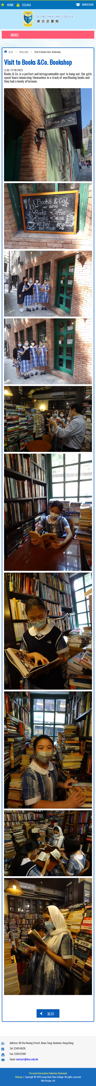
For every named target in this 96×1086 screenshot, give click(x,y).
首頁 (10, 52)
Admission (85, 4)
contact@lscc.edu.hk (27, 1059)
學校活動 (23, 52)
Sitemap (18, 1077)
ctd (53, 1080)
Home (10, 5)
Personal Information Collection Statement (48, 1073)
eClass (26, 5)
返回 (50, 1013)
